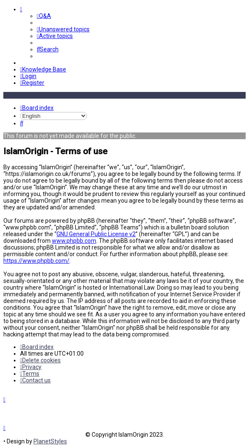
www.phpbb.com (74, 240)
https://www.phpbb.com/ (36, 260)
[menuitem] (44, 16)
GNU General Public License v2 (96, 233)
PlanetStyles (50, 441)
